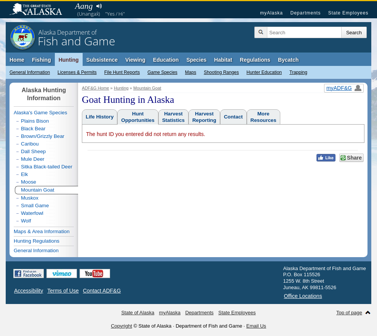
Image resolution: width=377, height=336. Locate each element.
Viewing (135, 60)
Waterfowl (32, 213)
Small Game (35, 205)
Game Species (162, 72)
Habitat (223, 60)
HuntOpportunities (137, 117)
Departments (305, 13)
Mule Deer (32, 159)
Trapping (298, 72)
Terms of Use (62, 291)
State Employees (348, 13)
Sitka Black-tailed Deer (46, 167)
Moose (28, 182)
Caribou (30, 144)
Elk (24, 174)
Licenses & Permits (77, 72)
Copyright (121, 326)
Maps (190, 72)
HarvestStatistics (173, 117)
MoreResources (263, 117)
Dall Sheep (33, 151)
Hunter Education (264, 72)
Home (17, 60)
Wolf (26, 221)
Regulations (255, 60)
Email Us (256, 326)
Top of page (349, 312)
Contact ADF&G (102, 291)
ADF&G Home (95, 88)
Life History (99, 117)
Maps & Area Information (42, 231)
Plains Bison (35, 121)
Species (196, 60)
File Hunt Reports (122, 72)
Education (166, 60)
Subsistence (102, 60)
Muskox (29, 198)
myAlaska (271, 13)
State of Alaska (40, 10)
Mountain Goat (147, 88)
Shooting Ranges (221, 72)
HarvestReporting (204, 117)
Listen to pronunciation (99, 6)
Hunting (69, 60)
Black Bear (33, 128)
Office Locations (303, 296)
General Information (30, 72)
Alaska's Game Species (40, 112)
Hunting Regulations (36, 241)
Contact (233, 117)
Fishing (41, 60)
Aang (84, 6)
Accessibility (28, 291)
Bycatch (288, 60)
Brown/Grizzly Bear (42, 136)
